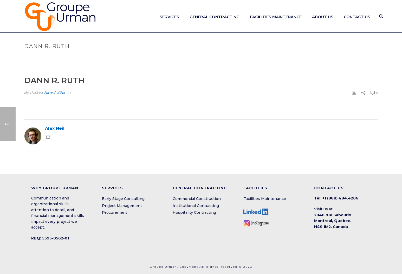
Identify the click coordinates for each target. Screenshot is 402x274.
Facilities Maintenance (264, 198)
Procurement (114, 212)
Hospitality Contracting (194, 212)
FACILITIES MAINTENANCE (276, 16)
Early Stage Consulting (123, 198)
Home (316, 57)
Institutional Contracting (196, 205)
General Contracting (214, 16)
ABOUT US (322, 16)
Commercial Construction (197, 198)
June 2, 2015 (54, 92)
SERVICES (169, 16)
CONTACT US (357, 16)
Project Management (122, 205)
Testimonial (335, 57)
